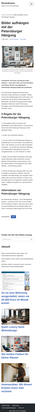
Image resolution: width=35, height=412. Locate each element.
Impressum (15, 405)
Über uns (21, 408)
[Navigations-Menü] (31, 4)
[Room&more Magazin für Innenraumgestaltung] (10, 4)
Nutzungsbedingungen (9, 408)
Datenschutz (6, 405)
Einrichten (9, 15)
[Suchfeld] (15, 239)
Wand (13, 216)
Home (3, 15)
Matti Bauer (15, 39)
